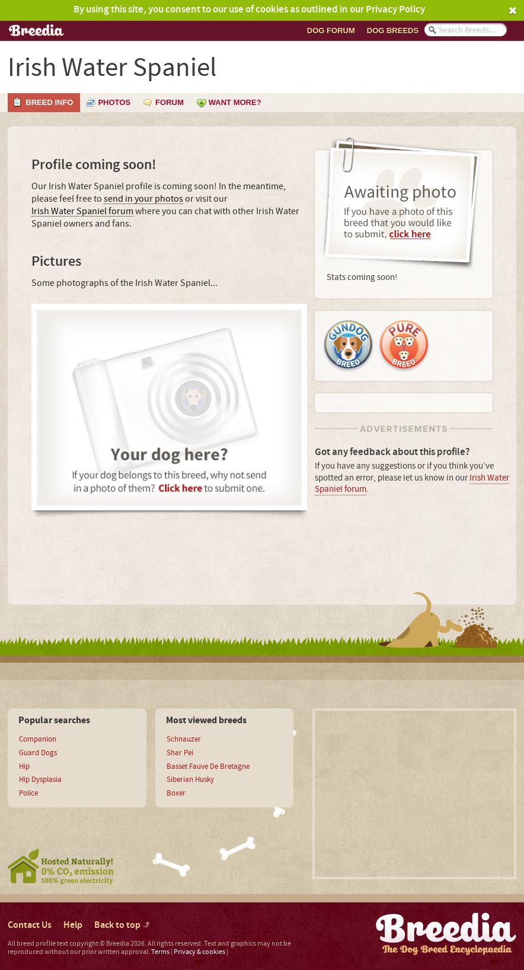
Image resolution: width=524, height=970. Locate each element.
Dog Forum (331, 30)
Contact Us (30, 925)
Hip (24, 766)
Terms (160, 951)
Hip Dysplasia (40, 779)
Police (28, 793)
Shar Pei (180, 753)
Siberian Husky (190, 779)
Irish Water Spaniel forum (82, 211)
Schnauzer (184, 739)
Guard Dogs (38, 753)
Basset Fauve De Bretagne (208, 766)
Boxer (176, 793)
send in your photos (143, 199)
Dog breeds (392, 30)
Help (72, 925)
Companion (37, 739)
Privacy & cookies (199, 951)
